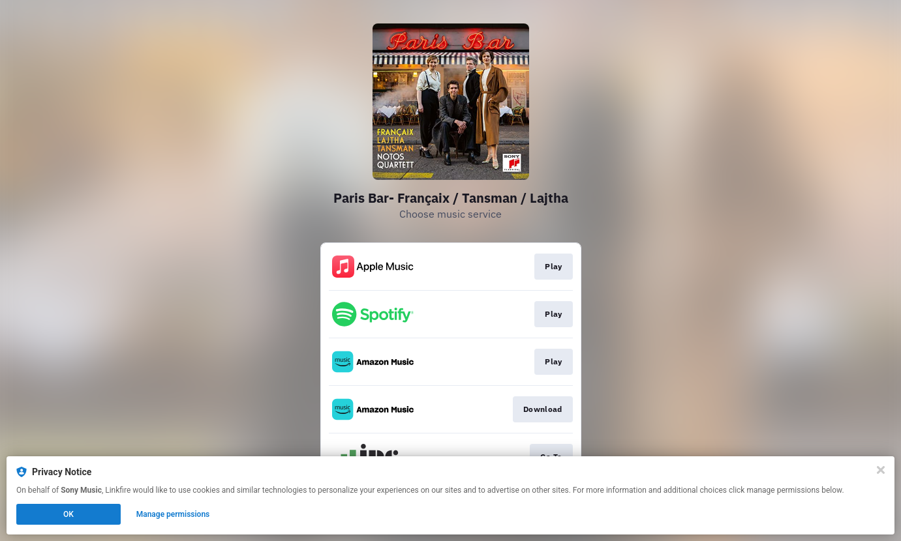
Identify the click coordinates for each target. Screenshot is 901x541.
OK (68, 514)
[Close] (880, 470)
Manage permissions (173, 514)
